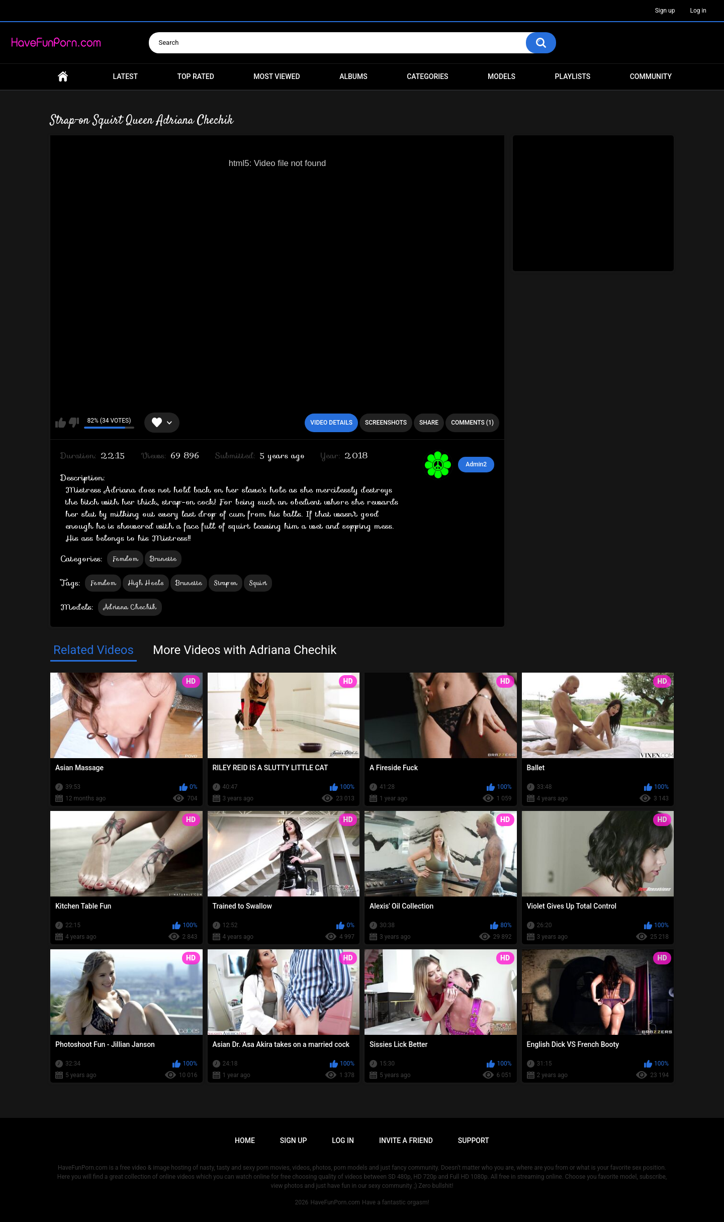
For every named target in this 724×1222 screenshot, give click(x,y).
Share (428, 422)
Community (651, 76)
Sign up (665, 10)
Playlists (573, 76)
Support (473, 1140)
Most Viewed (276, 76)
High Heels (146, 583)
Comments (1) (472, 422)
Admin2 (476, 464)
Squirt (258, 583)
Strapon (225, 583)
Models (501, 76)
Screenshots (386, 422)
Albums (353, 76)
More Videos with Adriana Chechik (244, 650)
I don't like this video (73, 423)
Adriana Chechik (130, 607)
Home (62, 77)
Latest (125, 76)
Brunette (163, 558)
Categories (427, 76)
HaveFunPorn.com (335, 1202)
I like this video (60, 423)
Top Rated (195, 76)
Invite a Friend (406, 1140)
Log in (698, 10)
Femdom (125, 558)
